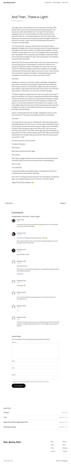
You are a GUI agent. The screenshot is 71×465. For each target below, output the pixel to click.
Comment (14, 342)
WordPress (65, 460)
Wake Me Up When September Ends (16, 422)
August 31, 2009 (20, 219)
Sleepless (62, 203)
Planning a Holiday (10, 427)
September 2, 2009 (21, 233)
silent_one (19, 235)
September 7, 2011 (63, 417)
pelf (18, 221)
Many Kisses (9, 203)
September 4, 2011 (63, 422)
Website (13, 374)
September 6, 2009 (21, 261)
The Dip (6, 412)
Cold (5, 417)
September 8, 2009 (21, 280)
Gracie (18, 21)
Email (13, 368)
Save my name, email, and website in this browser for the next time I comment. (31, 381)
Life (22, 21)
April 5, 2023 (64, 412)
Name (13, 361)
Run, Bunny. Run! (9, 2)
